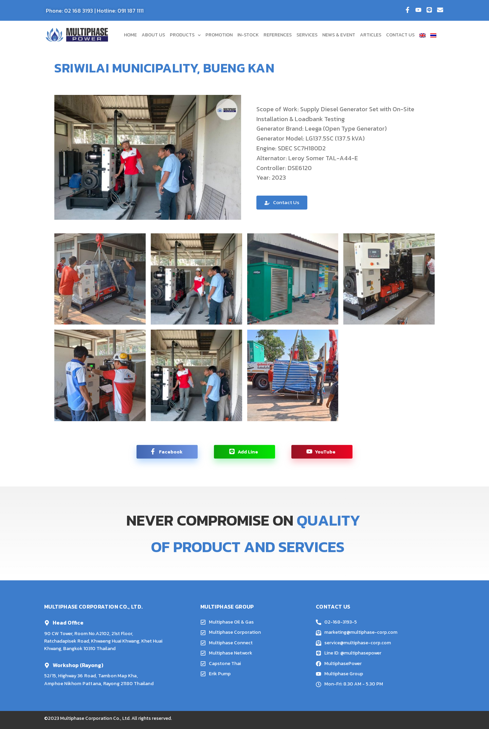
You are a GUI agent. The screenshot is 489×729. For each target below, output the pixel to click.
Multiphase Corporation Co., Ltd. (95, 718)
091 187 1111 (130, 10)
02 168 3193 (78, 10)
